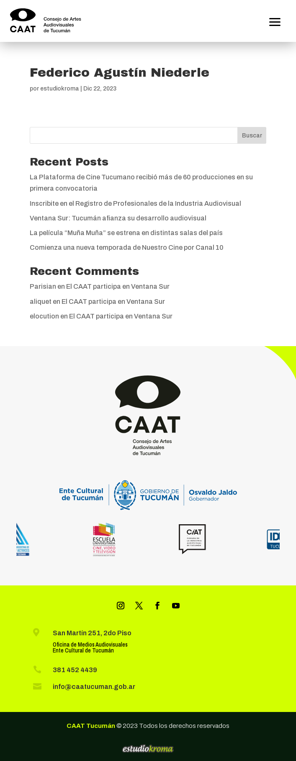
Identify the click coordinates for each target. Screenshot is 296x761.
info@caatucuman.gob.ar (94, 686)
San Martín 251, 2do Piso (92, 633)
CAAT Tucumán (91, 725)
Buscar (252, 135)
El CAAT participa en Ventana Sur (118, 286)
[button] (275, 21)
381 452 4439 (75, 669)
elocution (44, 316)
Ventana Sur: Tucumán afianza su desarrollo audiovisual (118, 218)
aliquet (40, 301)
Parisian (43, 286)
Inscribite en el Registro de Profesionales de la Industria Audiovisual (135, 203)
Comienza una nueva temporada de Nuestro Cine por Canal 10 (127, 247)
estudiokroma (59, 88)
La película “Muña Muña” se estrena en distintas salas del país (126, 232)
